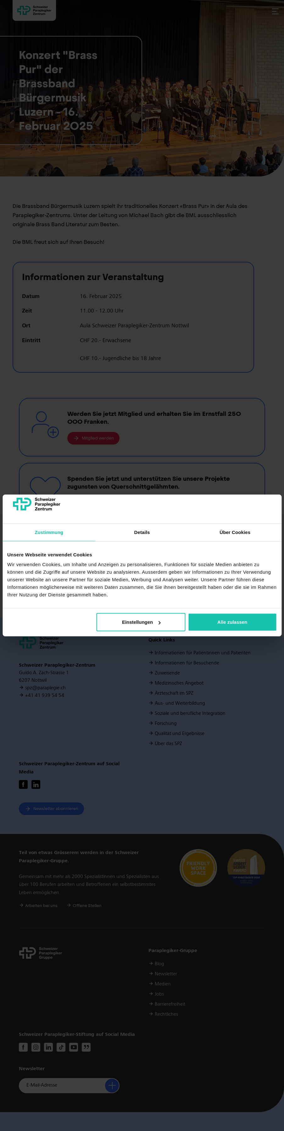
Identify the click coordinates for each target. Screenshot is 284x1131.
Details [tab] (142, 532)
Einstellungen (141, 622)
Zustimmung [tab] (49, 532)
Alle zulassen (232, 622)
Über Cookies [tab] (235, 532)
